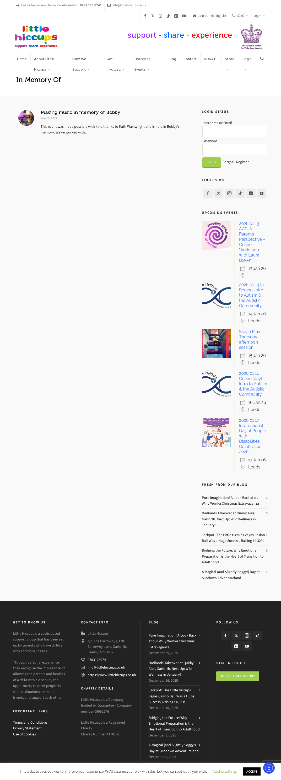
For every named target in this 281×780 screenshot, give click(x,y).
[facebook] (146, 16)
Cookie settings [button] (225, 771)
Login (259, 15)
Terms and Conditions (30, 722)
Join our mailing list (237, 676)
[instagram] (161, 16)
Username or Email (217, 122)
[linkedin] (177, 16)
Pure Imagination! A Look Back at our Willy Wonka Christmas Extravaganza (231, 500)
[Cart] (240, 16)
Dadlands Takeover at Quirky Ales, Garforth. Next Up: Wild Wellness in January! (229, 519)
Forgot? (229, 161)
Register (242, 161)
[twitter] (153, 16)
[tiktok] (169, 16)
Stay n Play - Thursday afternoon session (251, 339)
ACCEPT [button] (251, 771)
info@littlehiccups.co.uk (126, 5)
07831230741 (98, 659)
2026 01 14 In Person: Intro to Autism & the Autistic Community (251, 295)
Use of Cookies (24, 734)
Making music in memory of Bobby (80, 112)
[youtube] (184, 16)
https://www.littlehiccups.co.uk (112, 674)
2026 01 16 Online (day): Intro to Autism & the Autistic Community (253, 384)
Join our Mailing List (209, 15)
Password (209, 140)
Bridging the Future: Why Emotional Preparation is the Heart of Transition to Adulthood (233, 556)
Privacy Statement (27, 728)
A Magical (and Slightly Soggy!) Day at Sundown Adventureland (231, 574)
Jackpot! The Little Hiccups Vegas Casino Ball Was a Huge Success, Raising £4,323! (233, 537)
